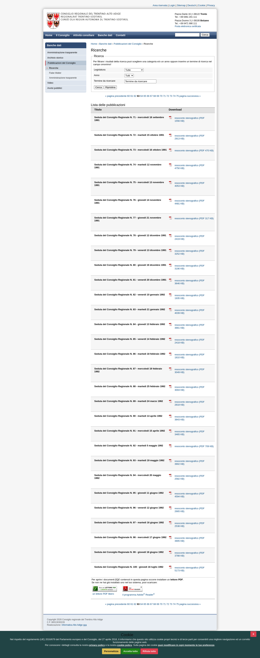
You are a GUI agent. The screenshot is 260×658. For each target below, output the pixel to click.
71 (164, 96)
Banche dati (105, 35)
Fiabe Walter (55, 73)
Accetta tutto (130, 651)
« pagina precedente (116, 96)
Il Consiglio (63, 35)
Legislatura (99, 69)
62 (135, 96)
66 (148, 96)
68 (154, 96)
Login (172, 5)
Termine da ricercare (104, 80)
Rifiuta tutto (149, 651)
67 (151, 96)
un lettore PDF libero (104, 592)
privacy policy (97, 645)
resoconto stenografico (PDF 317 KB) (194, 218)
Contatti (120, 35)
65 (145, 96)
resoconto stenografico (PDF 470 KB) (194, 150)
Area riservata (160, 5)
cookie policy (124, 645)
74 (174, 96)
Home (94, 43)
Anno (96, 75)
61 (131, 96)
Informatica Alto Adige (74, 625)
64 (141, 96)
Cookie (201, 5)
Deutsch (191, 5)
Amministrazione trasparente (62, 52)
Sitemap (181, 5)
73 (171, 96)
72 (167, 96)
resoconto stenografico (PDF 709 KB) (194, 446)
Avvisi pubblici (54, 88)
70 (161, 96)
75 (177, 96)
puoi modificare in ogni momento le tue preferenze (186, 645)
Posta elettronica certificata (188, 26)
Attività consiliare (83, 35)
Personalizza (111, 651)
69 (158, 96)
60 (128, 96)
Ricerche (53, 68)
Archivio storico (55, 57)
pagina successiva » (190, 96)
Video (50, 82)
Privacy (211, 5)
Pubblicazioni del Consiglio (62, 63)
